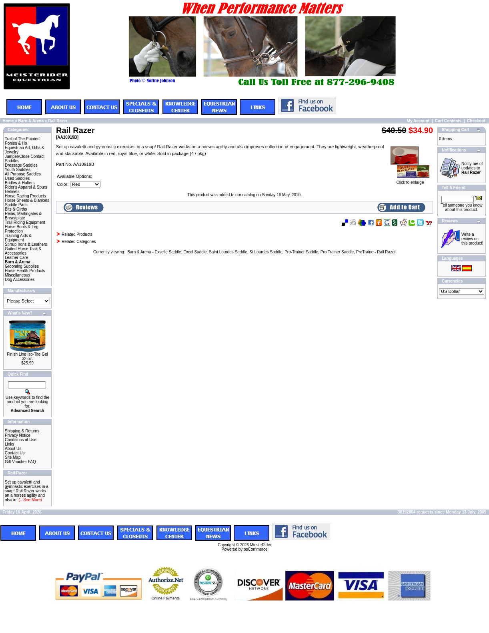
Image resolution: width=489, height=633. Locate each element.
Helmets (12, 191)
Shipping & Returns (22, 431)
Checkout (476, 121)
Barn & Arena (31, 121)
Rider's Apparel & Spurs (26, 187)
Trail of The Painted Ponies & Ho (22, 141)
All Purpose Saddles (23, 174)
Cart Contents (448, 121)
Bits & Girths (16, 209)
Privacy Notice (17, 435)
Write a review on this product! (472, 238)
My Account (418, 121)
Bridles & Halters (19, 183)
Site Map (12, 457)
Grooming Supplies (22, 266)
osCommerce (255, 549)
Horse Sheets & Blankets (27, 200)
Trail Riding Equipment (25, 222)
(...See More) (30, 500)
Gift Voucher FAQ (20, 462)
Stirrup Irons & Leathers (26, 244)
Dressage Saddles (21, 165)
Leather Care (16, 257)
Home (8, 121)
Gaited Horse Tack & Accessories (23, 251)
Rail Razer (57, 121)
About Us (13, 448)
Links (9, 444)
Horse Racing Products (25, 196)
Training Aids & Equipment (18, 237)
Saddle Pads (16, 205)
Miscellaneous (17, 275)
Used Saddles (17, 178)
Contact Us (14, 453)
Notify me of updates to (472, 168)
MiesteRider (260, 545)
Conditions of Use (20, 440)
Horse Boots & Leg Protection (21, 229)
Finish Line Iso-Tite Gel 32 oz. (27, 356)
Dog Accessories (19, 279)
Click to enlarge (410, 181)
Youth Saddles (17, 169)
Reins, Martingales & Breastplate (23, 215)
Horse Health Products (25, 271)
